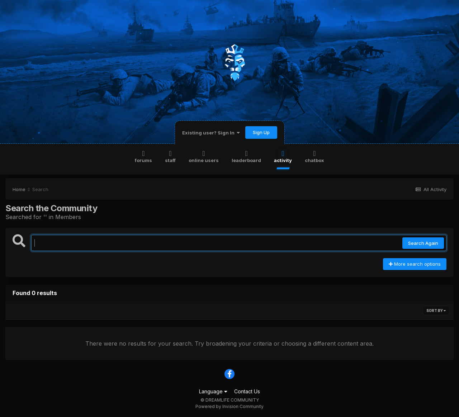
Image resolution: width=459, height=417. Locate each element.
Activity (283, 156)
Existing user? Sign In (211, 133)
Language (213, 391)
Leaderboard (246, 156)
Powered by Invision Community (229, 406)
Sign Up (261, 132)
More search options (415, 264)
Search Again (423, 243)
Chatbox (314, 156)
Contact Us (247, 391)
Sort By (436, 310)
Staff (170, 156)
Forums (143, 156)
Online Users (204, 156)
